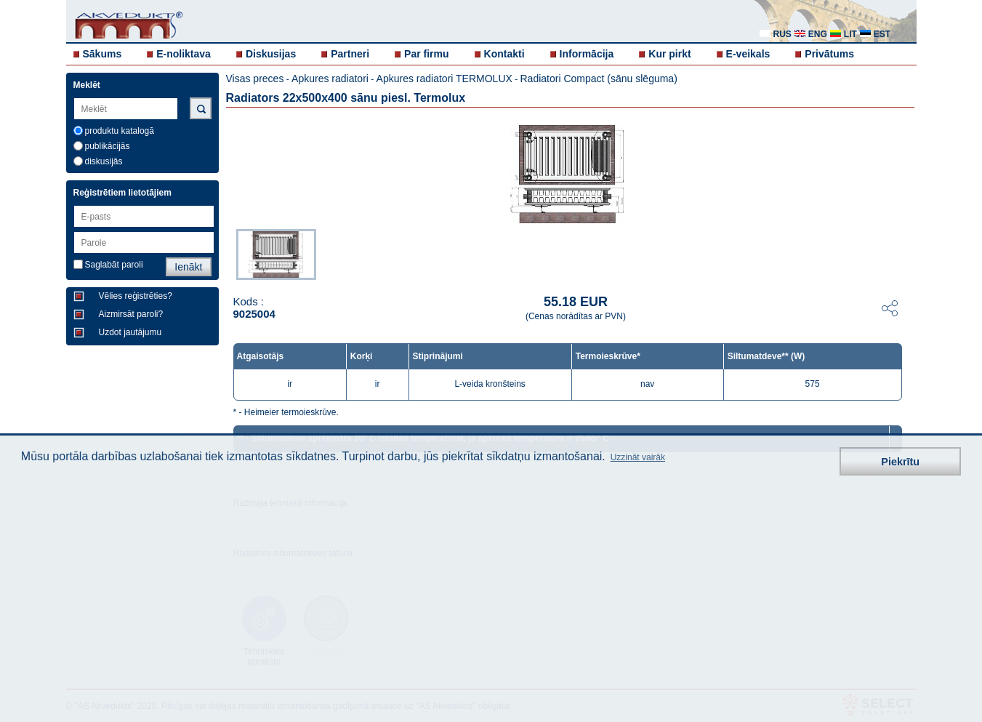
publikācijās (107, 146)
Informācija (587, 54)
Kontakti (504, 54)
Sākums (102, 54)
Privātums (829, 54)
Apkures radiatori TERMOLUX (444, 78)
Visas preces (255, 78)
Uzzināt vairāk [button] (638, 457)
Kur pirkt (669, 54)
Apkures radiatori (330, 78)
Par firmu (426, 54)
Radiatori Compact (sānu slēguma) (598, 78)
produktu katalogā (119, 131)
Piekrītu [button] (900, 462)
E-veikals (748, 54)
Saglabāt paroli (114, 265)
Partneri (350, 54)
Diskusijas (271, 54)
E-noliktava (183, 54)
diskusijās (104, 161)
